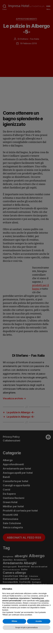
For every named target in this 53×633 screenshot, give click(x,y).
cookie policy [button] (44, 601)
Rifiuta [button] (14, 621)
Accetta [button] (39, 621)
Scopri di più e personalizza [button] (26, 628)
